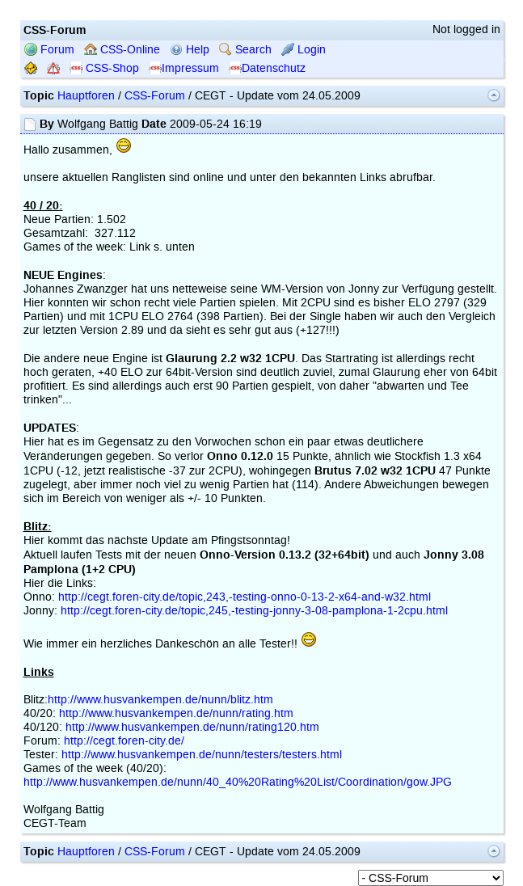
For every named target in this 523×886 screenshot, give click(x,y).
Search (245, 50)
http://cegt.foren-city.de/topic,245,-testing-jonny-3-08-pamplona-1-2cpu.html (254, 611)
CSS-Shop (104, 68)
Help (189, 50)
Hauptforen (86, 96)
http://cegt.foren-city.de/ (124, 741)
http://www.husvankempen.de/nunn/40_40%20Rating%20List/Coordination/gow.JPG (237, 782)
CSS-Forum (154, 96)
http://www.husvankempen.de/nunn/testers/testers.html (201, 755)
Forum (49, 50)
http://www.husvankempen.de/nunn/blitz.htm (160, 700)
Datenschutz (267, 68)
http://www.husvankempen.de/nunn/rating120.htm (192, 727)
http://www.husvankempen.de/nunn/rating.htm (176, 713)
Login (303, 50)
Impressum (184, 68)
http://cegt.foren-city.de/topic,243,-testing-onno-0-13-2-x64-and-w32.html (244, 597)
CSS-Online (122, 50)
